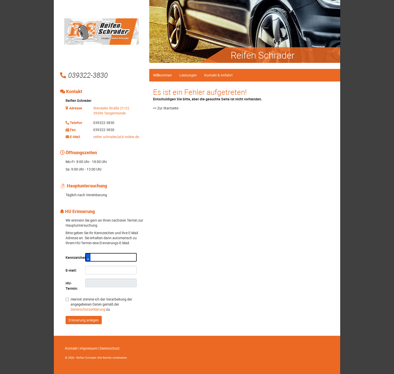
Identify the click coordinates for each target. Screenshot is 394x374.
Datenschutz (110, 348)
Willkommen (162, 75)
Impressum (88, 348)
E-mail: (71, 270)
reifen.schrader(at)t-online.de (116, 136)
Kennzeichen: (73, 257)
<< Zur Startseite (165, 108)
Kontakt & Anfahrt (218, 75)
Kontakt (71, 348)
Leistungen (188, 75)
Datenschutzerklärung (88, 309)
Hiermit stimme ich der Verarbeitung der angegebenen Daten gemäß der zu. (99, 304)
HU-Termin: (72, 286)
